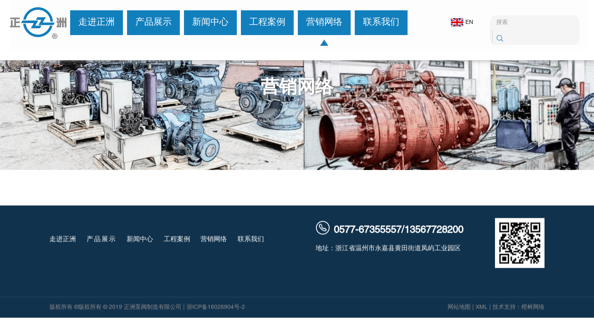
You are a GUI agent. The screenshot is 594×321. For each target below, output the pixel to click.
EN (457, 22)
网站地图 (459, 308)
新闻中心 (207, 22)
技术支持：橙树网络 (518, 308)
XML (482, 308)
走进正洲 (93, 22)
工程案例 (263, 22)
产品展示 (150, 22)
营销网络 (320, 22)
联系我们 (377, 22)
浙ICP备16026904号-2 (215, 308)
